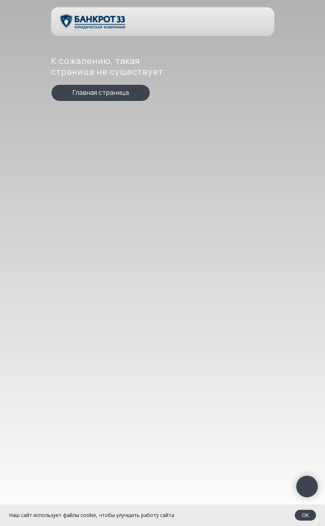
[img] (92, 21)
